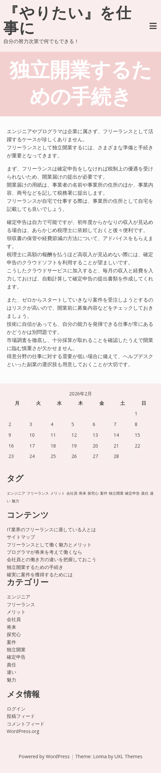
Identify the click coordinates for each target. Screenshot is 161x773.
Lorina (100, 756)
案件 (11, 642)
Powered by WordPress (44, 756)
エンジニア (18, 596)
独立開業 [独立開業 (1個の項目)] (116, 493)
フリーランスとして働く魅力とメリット (49, 544)
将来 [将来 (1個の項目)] (82, 493)
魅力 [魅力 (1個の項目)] (15, 501)
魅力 (11, 680)
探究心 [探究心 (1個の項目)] (93, 493)
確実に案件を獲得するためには (40, 574)
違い (11, 672)
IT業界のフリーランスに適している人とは (51, 529)
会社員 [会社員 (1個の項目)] (71, 493)
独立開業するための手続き (35, 567)
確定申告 (16, 657)
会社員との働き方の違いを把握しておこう (51, 559)
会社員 (14, 619)
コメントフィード (25, 724)
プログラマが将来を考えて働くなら (44, 552)
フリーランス (21, 604)
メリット (16, 612)
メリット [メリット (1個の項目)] (57, 493)
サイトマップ (21, 537)
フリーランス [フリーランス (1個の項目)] (38, 493)
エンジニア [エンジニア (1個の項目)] (16, 493)
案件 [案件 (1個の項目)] (103, 493)
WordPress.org (23, 731)
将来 (11, 627)
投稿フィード (21, 716)
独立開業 (16, 649)
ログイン (16, 708)
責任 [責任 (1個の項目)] (145, 493)
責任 (11, 664)
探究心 (14, 634)
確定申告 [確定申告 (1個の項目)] (132, 493)
